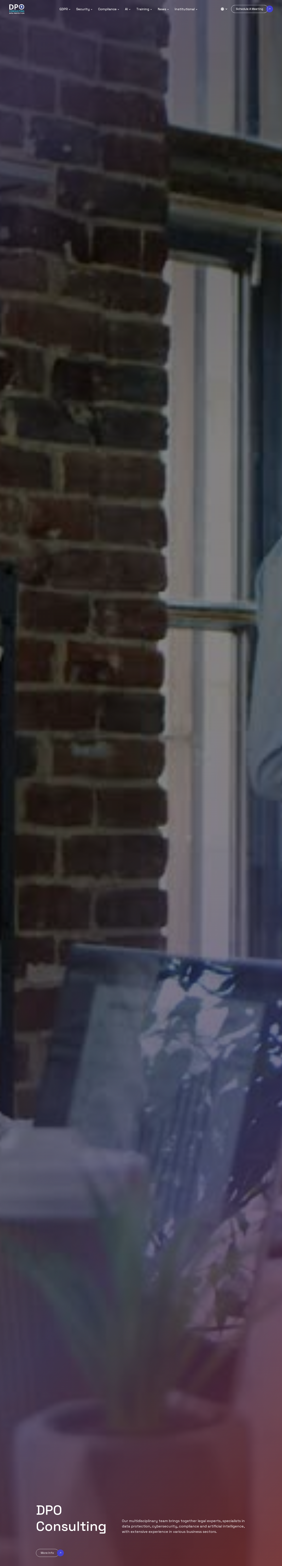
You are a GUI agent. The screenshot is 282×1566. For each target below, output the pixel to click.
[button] (65, 9)
